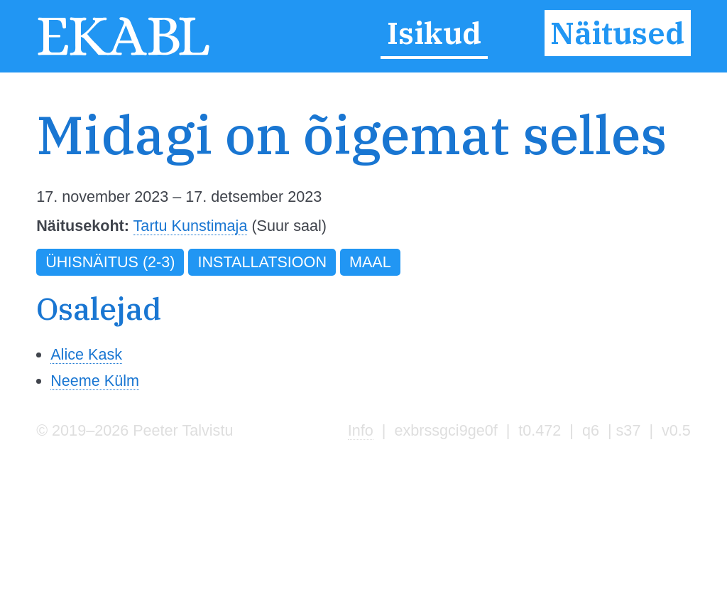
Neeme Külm (94, 380)
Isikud (434, 33)
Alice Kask (86, 354)
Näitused (617, 33)
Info (360, 430)
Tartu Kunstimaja (190, 226)
